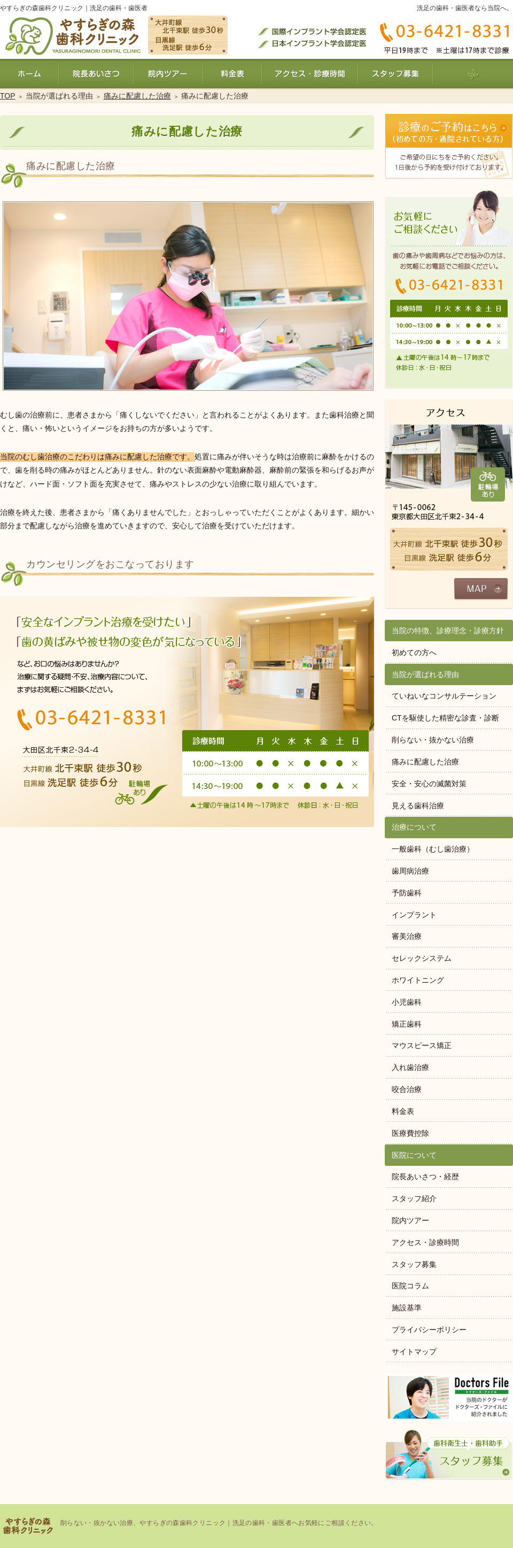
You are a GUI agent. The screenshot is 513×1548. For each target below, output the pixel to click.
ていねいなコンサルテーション (444, 696)
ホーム (29, 73)
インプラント (414, 914)
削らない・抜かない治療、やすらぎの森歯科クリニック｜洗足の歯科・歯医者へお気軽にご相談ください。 (219, 1523)
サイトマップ (414, 1351)
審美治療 (407, 936)
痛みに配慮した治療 (425, 761)
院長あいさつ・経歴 (425, 1176)
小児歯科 (407, 1002)
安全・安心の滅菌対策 (429, 783)
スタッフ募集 (414, 1264)
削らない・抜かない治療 (433, 739)
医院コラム (410, 1285)
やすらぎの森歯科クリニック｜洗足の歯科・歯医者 (73, 8)
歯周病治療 (410, 871)
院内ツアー (410, 1220)
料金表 (403, 1111)
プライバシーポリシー (429, 1329)
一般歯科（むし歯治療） (433, 849)
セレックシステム (422, 958)
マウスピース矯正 (422, 1045)
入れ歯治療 (410, 1067)
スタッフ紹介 (414, 1198)
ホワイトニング (418, 980)
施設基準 (407, 1307)
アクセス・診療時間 (425, 1242)
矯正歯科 (407, 1024)
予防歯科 (407, 893)
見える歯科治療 (418, 805)
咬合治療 (407, 1089)
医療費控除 (410, 1133)
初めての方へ (414, 652)
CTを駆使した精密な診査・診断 (445, 718)
